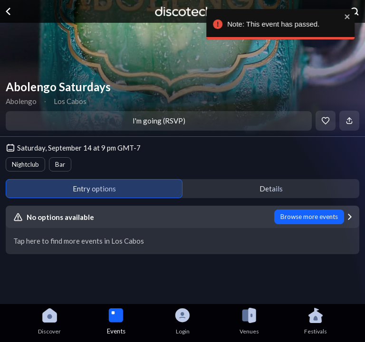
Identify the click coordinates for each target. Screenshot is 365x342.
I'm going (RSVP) (159, 120)
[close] (351, 16)
